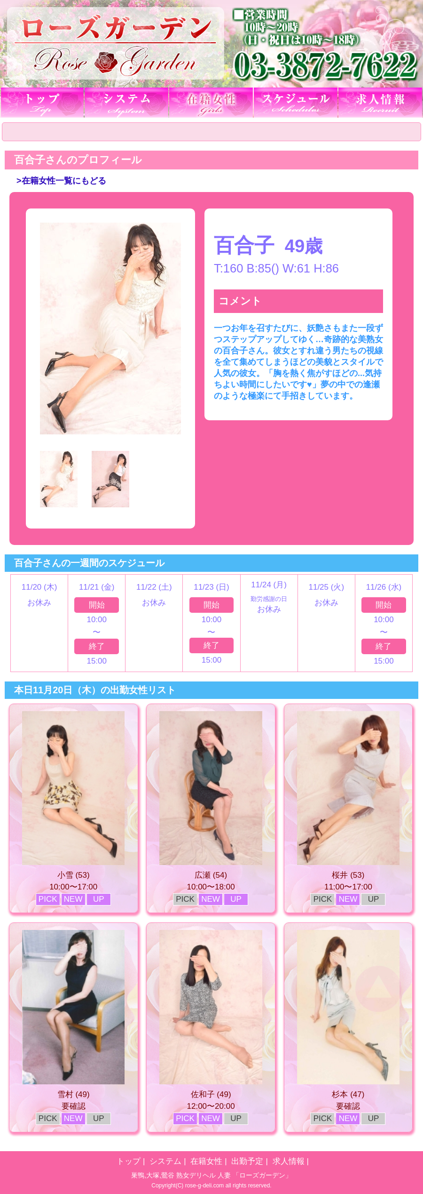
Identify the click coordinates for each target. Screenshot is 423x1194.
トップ (129, 1161)
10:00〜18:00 (211, 886)
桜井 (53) (348, 875)
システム (165, 1161)
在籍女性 (206, 1161)
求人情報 (289, 1161)
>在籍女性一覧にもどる (61, 180)
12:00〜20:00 (211, 1106)
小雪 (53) (73, 875)
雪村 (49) (73, 1094)
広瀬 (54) (211, 875)
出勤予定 (247, 1161)
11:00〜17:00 (348, 886)
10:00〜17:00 (73, 886)
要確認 (74, 1106)
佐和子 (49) (211, 1094)
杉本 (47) (348, 1094)
